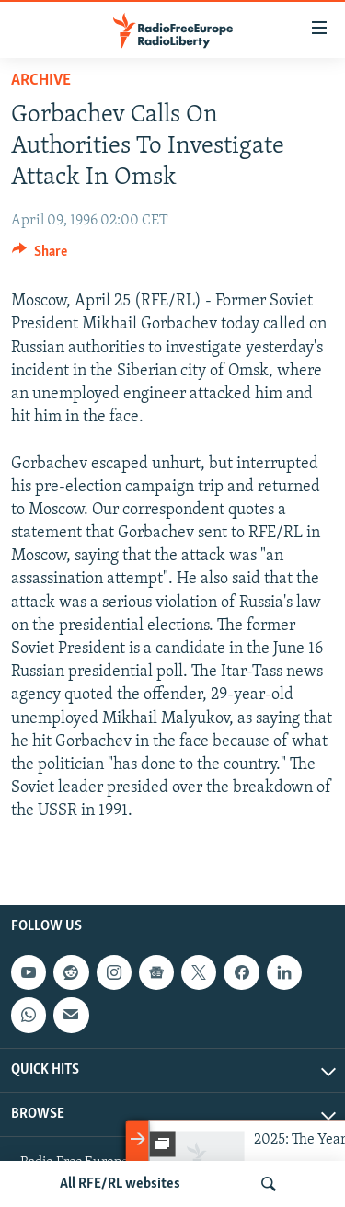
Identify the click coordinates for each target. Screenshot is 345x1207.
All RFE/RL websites (120, 1184)
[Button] (39, 255)
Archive (41, 80)
